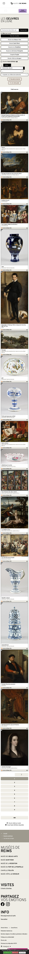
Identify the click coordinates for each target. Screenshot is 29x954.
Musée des (14, 40)
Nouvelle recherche (14, 79)
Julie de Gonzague (6, 767)
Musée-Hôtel (14, 58)
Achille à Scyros (5, 200)
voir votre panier (14, 83)
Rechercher (23, 30)
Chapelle (14, 54)
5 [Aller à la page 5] (14, 794)
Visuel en (10, 61)
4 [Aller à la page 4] (14, 790)
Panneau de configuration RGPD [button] (9, 943)
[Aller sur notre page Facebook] (2, 904)
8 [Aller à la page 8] (14, 806)
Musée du (14, 51)
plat (2, 378)
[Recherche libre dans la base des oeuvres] (10, 30)
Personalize (22, 952)
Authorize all (7, 952)
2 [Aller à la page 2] (14, 782)
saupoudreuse (5, 645)
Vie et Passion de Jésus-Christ (9, 492)
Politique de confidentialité (7, 937)
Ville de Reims (4, 928)
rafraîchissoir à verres (6, 465)
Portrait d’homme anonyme (8, 684)
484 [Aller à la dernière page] (14, 818)
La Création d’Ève (5, 529)
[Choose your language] (6, 947)
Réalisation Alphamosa (6, 931)
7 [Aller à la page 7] (14, 802)
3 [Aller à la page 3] (14, 786)
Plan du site (3, 940)
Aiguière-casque (5, 598)
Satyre (3, 147)
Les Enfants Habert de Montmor (9, 224)
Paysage (3, 350)
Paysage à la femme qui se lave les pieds (11, 173)
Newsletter (4, 919)
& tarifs (8, 916)
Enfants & (6, 889)
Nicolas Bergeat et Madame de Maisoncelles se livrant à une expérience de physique (13, 116)
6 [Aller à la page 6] (14, 798)
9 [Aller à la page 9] (14, 810)
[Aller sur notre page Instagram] (8, 904)
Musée (23, 11)
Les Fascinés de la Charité (7, 557)
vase (2, 266)
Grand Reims (14, 928)
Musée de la (14, 47)
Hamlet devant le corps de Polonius (10, 724)
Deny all (16, 952)
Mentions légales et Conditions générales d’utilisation (14, 934)
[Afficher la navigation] (4, 3)
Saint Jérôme (4, 443)
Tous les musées (14, 36)
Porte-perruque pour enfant (8, 416)
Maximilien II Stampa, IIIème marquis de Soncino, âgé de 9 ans (13, 325)
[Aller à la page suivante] (21, 774)
